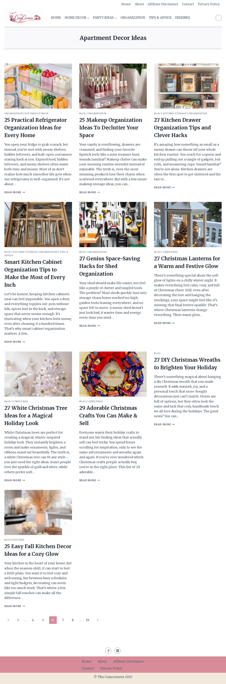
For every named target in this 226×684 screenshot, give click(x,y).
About (139, 4)
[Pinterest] (218, 18)
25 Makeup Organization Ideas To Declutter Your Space (110, 128)
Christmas (170, 252)
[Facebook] (108, 651)
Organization (132, 18)
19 (87, 620)
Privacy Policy (209, 4)
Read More (14, 192)
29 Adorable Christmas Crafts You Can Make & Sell (108, 416)
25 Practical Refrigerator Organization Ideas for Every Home (35, 128)
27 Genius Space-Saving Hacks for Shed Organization (109, 266)
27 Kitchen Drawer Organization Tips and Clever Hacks (182, 128)
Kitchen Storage (37, 113)
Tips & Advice (160, 18)
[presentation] (38, 86)
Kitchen (18, 539)
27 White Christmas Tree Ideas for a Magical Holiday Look (35, 416)
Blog (82, 113)
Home (126, 4)
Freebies (182, 18)
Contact (188, 4)
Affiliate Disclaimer (163, 4)
